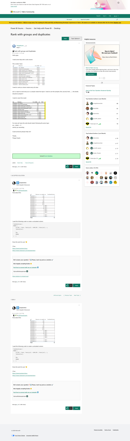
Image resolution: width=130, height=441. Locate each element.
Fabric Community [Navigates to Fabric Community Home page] (28, 12)
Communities (59, 11)
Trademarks (115, 430)
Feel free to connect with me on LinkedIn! (25, 267)
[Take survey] (91, 74)
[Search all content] (99, 19)
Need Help (20, 162)
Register (98, 16)
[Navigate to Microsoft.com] (15, 12)
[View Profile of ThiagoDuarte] (20, 45)
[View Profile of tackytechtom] (22, 182)
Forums (38, 11)
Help (110, 16)
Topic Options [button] (75, 38)
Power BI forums (17, 28)
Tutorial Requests (29, 162)
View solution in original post (20, 276)
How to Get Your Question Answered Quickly (98, 90)
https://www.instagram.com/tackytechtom (23, 250)
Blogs (67, 11)
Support (80, 11)
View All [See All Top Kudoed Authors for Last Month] (88, 162)
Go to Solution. (48, 156)
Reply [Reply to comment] (76, 285)
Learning (73, 11)
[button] (65, 38)
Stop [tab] (104, 78)
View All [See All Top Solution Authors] (88, 127)
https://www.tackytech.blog (19, 248)
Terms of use (107, 430)
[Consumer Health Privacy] (32, 435)
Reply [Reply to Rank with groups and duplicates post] (76, 166)
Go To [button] (115, 16)
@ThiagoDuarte (22, 190)
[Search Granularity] (72, 19)
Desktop (57, 28)
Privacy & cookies (98, 430)
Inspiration (45, 11)
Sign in (104, 16)
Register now (117, 22)
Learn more (14, 6)
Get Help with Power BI (43, 28)
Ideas (52, 11)
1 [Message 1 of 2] (17, 166)
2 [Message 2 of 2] (17, 281)
